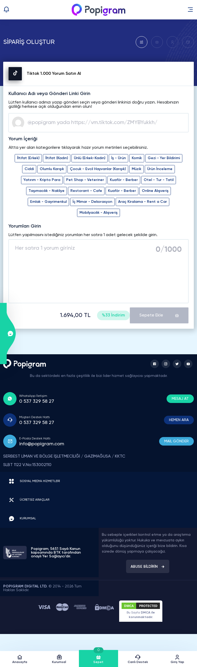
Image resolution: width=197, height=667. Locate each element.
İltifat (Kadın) (56, 158)
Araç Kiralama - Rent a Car (142, 202)
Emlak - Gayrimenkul (48, 202)
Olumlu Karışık (52, 169)
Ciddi (29, 169)
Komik (137, 158)
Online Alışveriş (155, 191)
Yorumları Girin (25, 226)
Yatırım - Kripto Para (41, 180)
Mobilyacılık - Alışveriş (98, 213)
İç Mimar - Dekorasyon (92, 202)
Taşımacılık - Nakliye (47, 191)
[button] (190, 9)
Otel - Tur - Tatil (159, 180)
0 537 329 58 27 (36, 401)
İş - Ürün (118, 158)
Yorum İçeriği (23, 139)
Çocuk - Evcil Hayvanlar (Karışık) (98, 169)
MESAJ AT (180, 399)
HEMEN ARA (179, 420)
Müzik (136, 169)
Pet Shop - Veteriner (85, 180)
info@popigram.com (41, 444)
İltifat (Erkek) (28, 158)
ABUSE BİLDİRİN (148, 567)
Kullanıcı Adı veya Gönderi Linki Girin (49, 93)
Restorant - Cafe (86, 191)
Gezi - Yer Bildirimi (164, 158)
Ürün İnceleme (159, 169)
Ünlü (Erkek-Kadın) (89, 158)
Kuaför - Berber (124, 180)
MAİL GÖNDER (176, 441)
